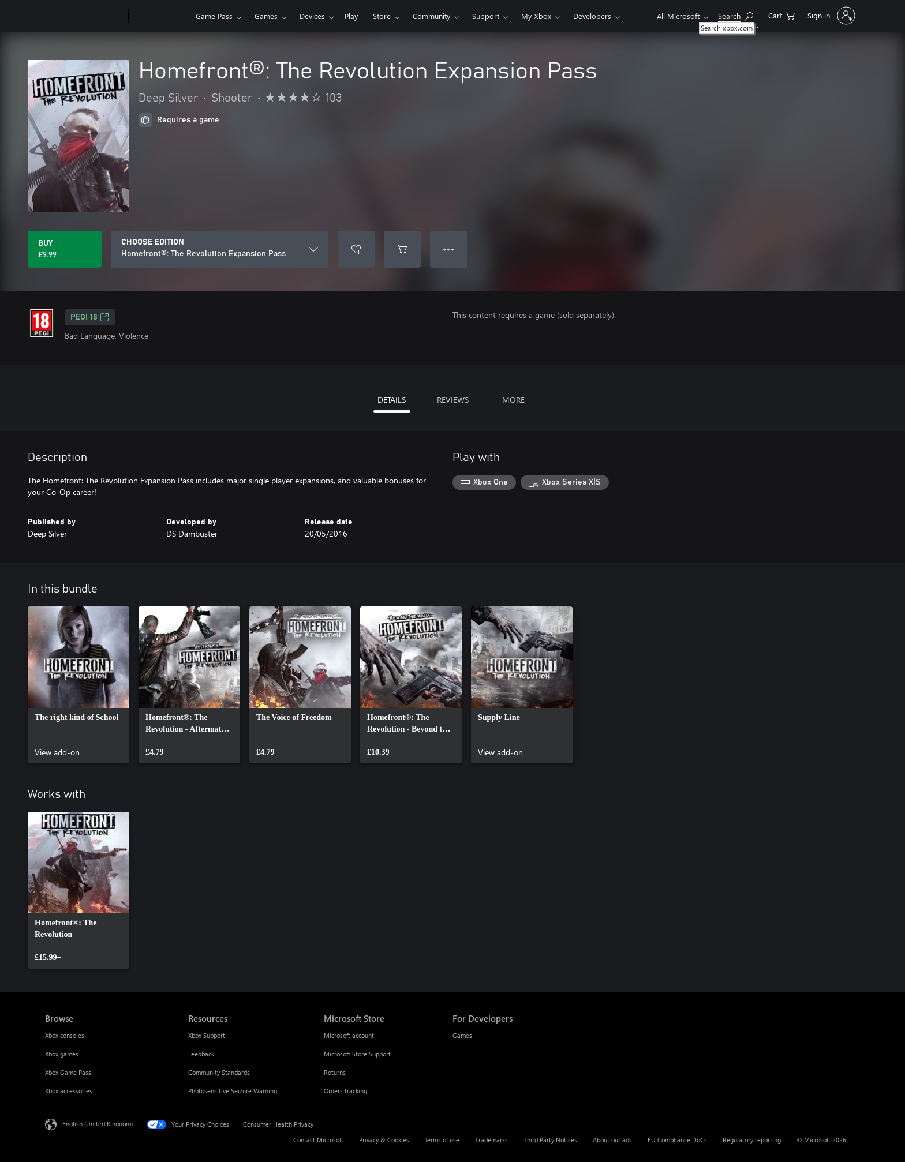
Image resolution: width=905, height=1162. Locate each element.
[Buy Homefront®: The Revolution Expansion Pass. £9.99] (65, 249)
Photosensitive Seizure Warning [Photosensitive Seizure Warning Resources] (232, 1090)
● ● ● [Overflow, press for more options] (448, 249)
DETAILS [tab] (391, 399)
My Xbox (536, 16)
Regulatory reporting (752, 1140)
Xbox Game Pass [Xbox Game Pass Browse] (68, 1072)
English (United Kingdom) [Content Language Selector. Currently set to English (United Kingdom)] (97, 1123)
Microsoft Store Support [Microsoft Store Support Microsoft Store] (357, 1054)
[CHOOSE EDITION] (219, 249)
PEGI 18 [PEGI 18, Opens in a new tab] (89, 317)
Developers (592, 16)
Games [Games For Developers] (462, 1035)
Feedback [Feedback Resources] (201, 1054)
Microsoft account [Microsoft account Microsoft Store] (349, 1035)
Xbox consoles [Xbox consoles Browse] (64, 1035)
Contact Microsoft (318, 1140)
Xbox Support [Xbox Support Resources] (206, 1035)
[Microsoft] (84, 16)
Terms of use (442, 1140)
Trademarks (491, 1140)
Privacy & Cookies (384, 1140)
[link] (78, 684)
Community (431, 16)
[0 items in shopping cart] (781, 14)
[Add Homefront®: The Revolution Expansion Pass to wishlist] (356, 249)
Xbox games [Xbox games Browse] (61, 1054)
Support (485, 16)
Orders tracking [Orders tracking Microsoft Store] (345, 1090)
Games (266, 16)
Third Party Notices (550, 1140)
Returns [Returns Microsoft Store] (335, 1072)
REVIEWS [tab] (453, 399)
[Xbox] (160, 16)
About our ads (612, 1140)
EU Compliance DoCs (677, 1140)
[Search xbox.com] (735, 15)
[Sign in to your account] (830, 15)
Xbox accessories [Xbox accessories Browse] (68, 1090)
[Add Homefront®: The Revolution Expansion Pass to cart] (402, 249)
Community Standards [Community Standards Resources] (219, 1072)
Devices (312, 16)
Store (382, 16)
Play (351, 16)
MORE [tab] (513, 399)
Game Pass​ (214, 16)
